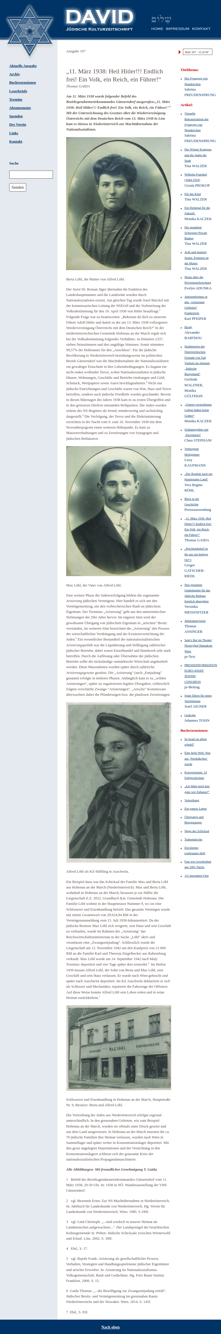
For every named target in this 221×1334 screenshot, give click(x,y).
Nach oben (110, 1327)
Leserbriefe (18, 91)
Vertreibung (191, 800)
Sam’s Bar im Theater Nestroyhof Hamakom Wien (198, 645)
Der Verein (17, 125)
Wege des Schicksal (196, 831)
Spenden (16, 116)
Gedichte (190, 715)
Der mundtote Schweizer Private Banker (195, 232)
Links (13, 133)
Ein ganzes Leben (195, 808)
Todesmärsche (193, 839)
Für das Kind (192, 194)
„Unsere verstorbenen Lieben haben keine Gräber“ (198, 410)
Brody (188, 327)
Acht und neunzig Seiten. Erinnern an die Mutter (196, 257)
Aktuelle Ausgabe (23, 66)
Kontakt (15, 141)
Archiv (14, 74)
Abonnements (20, 108)
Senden (18, 187)
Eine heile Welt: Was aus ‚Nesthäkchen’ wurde (197, 758)
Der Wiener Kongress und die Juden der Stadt (198, 155)
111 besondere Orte (196, 875)
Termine (15, 100)
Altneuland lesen (194, 620)
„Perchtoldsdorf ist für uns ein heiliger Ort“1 (196, 554)
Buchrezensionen (22, 83)
